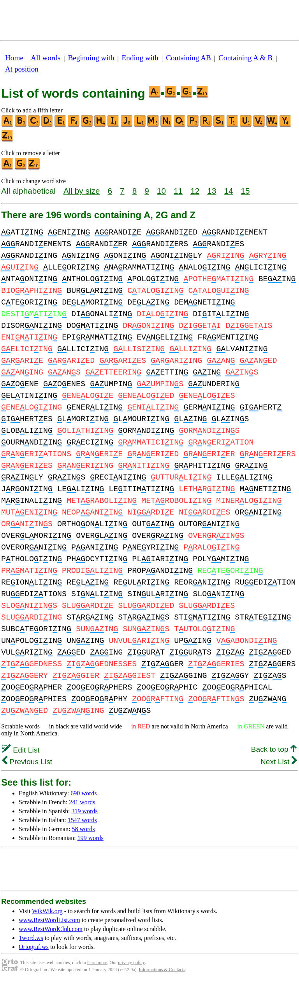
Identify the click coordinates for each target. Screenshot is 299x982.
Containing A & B (245, 58)
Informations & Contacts (162, 969)
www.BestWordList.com (49, 920)
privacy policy (131, 962)
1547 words (82, 820)
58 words (83, 829)
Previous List (27, 762)
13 (211, 190)
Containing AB (188, 58)
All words (45, 58)
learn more (97, 962)
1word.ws (31, 938)
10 (161, 190)
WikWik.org (47, 911)
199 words (90, 838)
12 (194, 190)
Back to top (274, 749)
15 (245, 190)
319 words (85, 811)
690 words (83, 793)
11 (178, 190)
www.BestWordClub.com (51, 929)
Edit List (21, 750)
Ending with (140, 58)
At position (22, 69)
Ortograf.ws (34, 946)
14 (228, 190)
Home (14, 58)
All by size (81, 190)
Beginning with (91, 58)
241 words (82, 802)
